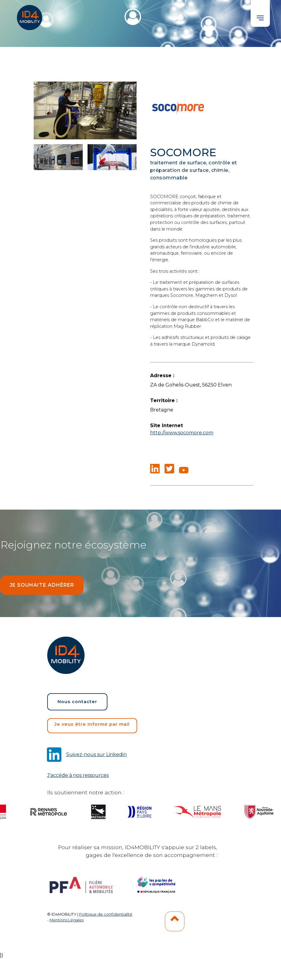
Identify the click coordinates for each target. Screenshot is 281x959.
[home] (30, 15)
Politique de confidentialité (105, 914)
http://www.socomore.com (181, 433)
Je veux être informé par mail (92, 724)
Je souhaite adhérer (42, 585)
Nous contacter (77, 701)
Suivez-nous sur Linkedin (96, 754)
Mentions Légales (67, 920)
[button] (260, 13)
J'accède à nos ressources (78, 775)
